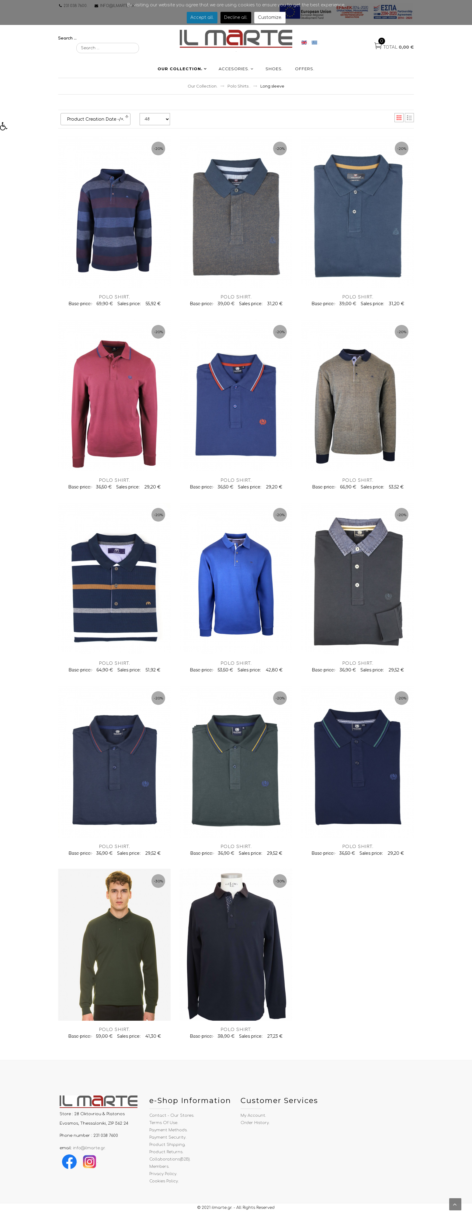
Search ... (67, 38)
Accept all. (202, 17)
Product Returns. (166, 1156)
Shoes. (274, 73)
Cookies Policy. (164, 1185)
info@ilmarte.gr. (89, 1152)
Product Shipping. (167, 1149)
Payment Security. (167, 1142)
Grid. (399, 122)
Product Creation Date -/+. (95, 124)
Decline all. (236, 17)
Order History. (255, 1127)
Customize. (270, 17)
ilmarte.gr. (222, 1212)
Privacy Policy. (163, 1178)
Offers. (304, 73)
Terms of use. (163, 1127)
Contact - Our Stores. (171, 1120)
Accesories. (234, 73)
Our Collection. (180, 73)
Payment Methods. (168, 1134)
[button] (6, 128)
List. (409, 122)
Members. (159, 1171)
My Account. (253, 1120)
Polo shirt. (114, 301)
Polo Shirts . (238, 90)
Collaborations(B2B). (170, 1163)
